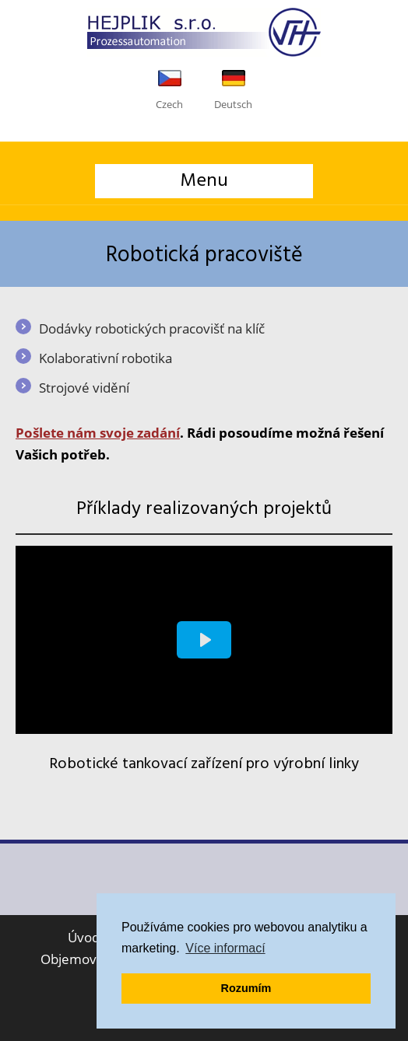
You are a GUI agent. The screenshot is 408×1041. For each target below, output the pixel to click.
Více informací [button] (225, 948)
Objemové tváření (95, 959)
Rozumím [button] (246, 988)
